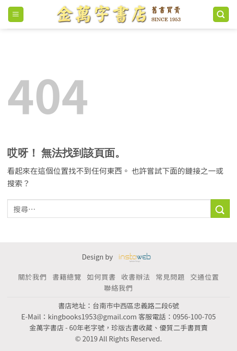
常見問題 (170, 277)
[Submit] (220, 208)
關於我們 (32, 277)
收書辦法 (135, 277)
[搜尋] (221, 15)
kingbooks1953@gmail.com (92, 316)
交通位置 (204, 277)
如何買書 (101, 277)
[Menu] (16, 15)
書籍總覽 (66, 277)
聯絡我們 (118, 288)
